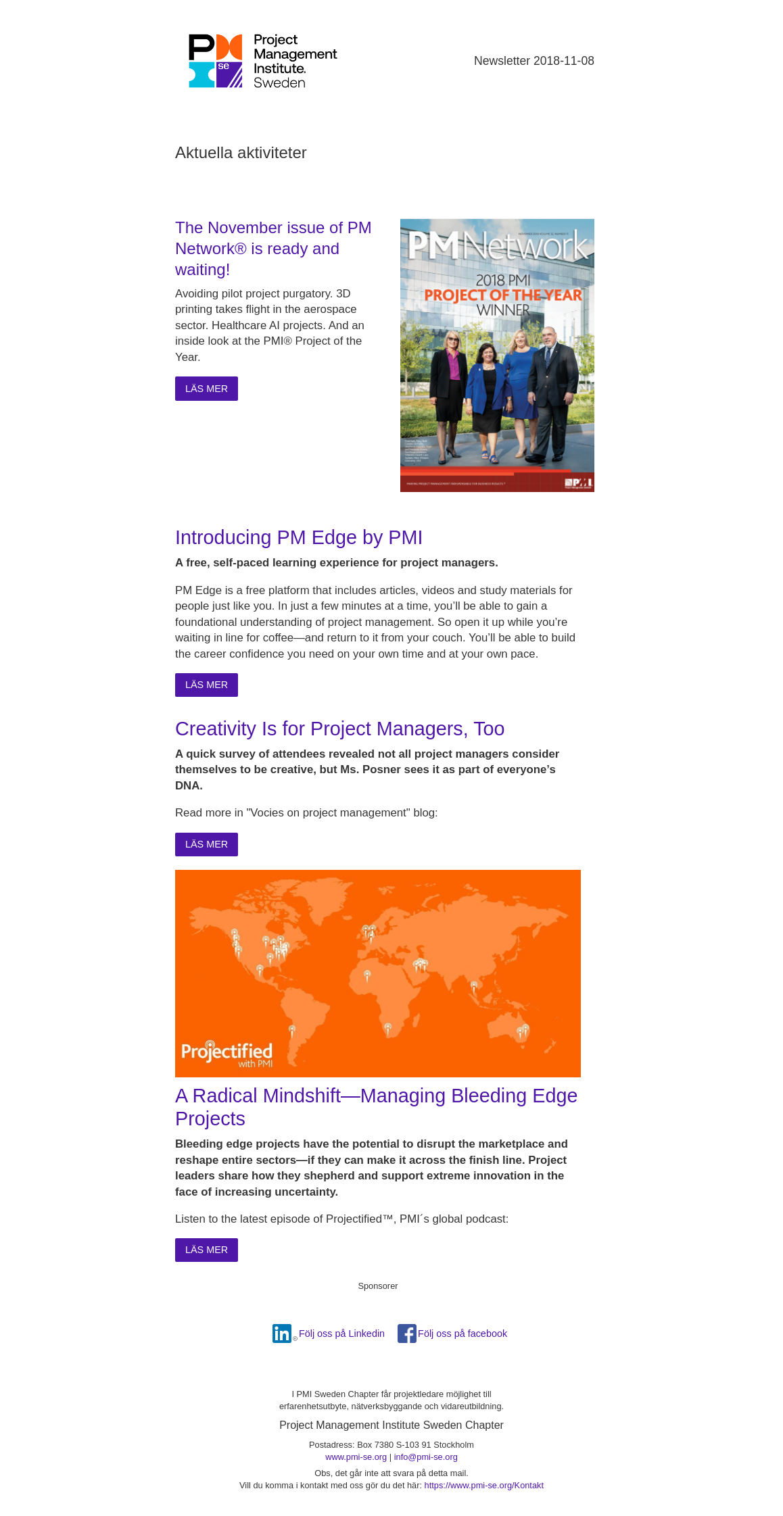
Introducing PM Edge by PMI (299, 537)
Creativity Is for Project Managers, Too (340, 728)
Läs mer (206, 388)
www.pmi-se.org (356, 1457)
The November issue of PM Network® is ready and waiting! (273, 248)
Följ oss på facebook (462, 1333)
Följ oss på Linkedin (342, 1333)
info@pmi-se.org (426, 1457)
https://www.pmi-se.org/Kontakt (484, 1485)
